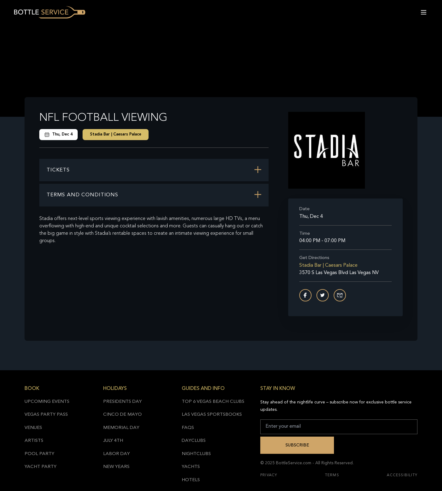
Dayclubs (194, 440)
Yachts (191, 467)
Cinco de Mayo (122, 414)
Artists (34, 440)
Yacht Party (40, 467)
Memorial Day (121, 428)
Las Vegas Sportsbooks (212, 414)
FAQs (188, 428)
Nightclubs (196, 454)
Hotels (191, 480)
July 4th (113, 440)
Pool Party (39, 454)
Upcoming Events (47, 401)
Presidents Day (122, 401)
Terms (332, 475)
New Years (116, 467)
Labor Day (116, 454)
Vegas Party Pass (46, 414)
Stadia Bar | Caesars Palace (115, 134)
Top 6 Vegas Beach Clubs (213, 401)
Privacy (268, 475)
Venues (33, 428)
